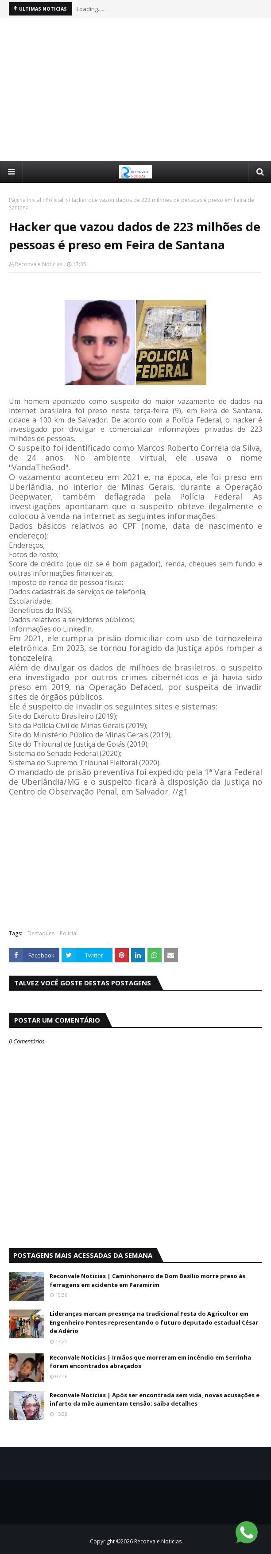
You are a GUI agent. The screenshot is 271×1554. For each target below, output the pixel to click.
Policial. (55, 200)
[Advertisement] (140, 89)
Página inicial (25, 200)
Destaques (40, 933)
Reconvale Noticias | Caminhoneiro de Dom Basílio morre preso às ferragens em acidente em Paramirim (147, 1280)
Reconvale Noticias (38, 264)
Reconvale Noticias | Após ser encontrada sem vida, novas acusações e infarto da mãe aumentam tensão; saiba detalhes (154, 1399)
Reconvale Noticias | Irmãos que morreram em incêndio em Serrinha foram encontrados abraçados (150, 1361)
